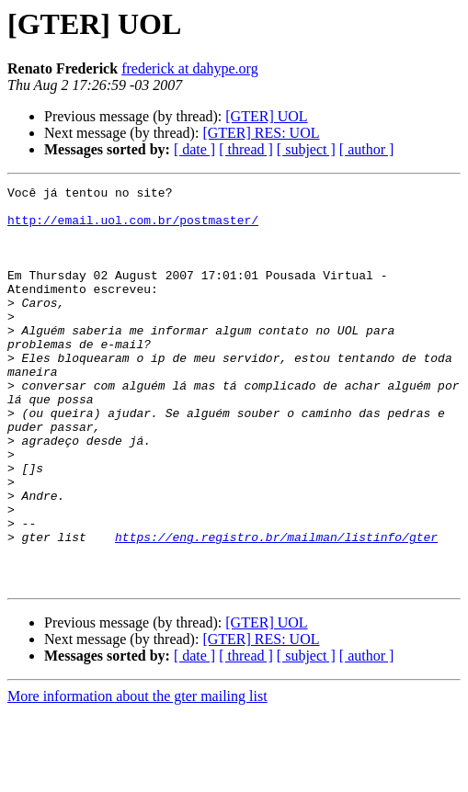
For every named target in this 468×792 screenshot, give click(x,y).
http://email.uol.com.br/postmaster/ (132, 228)
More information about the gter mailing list (137, 776)
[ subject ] (306, 149)
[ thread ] (246, 149)
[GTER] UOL (266, 116)
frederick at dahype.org (189, 68)
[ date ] (194, 149)
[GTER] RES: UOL (260, 133)
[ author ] (366, 149)
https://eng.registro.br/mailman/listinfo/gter (276, 608)
